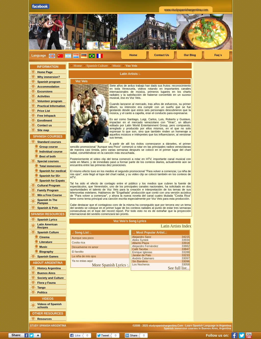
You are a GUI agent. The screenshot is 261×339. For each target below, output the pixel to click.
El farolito (78, 251)
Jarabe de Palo (141, 255)
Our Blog (190, 55)
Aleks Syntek (140, 239)
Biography (46, 251)
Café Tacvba (140, 249)
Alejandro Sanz (141, 236)
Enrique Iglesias (142, 252)
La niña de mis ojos (84, 256)
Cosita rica (78, 242)
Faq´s (218, 55)
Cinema (45, 237)
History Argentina (49, 268)
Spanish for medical (53, 170)
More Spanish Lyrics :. (110, 265)
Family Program (48, 190)
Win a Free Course (49, 195)
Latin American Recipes (47, 226)
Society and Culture (50, 277)
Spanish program (48, 81)
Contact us (44, 125)
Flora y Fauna (46, 282)
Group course (49, 146)
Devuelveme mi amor (85, 247)
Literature (46, 241)
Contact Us (161, 55)
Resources (44, 318)
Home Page (45, 72)
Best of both (48, 156)
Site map (43, 130)
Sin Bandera (140, 261)
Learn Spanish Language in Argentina (208, 325)
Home (133, 55)
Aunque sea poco (83, 237)
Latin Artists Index (176, 226)
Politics (42, 292)
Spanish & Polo (47, 207)
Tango (41, 287)
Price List (43, 110)
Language (38, 55)
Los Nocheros (141, 264)
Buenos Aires (46, 273)
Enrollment (44, 120)
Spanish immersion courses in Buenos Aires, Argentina (197, 328)
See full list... (179, 268)
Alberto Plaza (140, 243)
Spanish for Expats (52, 180)
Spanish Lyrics (47, 219)
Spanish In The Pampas (47, 201)
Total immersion (50, 166)
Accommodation (48, 86)
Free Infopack (46, 115)
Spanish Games (48, 256)
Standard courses (49, 141)
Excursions (45, 91)
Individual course (51, 151)
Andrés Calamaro (143, 258)
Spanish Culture (48, 232)
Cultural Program (48, 185)
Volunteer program (49, 101)
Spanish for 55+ (50, 175)
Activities (43, 96)
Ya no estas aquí (82, 260)
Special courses (48, 161)
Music (43, 246)
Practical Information (51, 105)
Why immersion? (48, 76)
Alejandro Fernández (145, 246)
